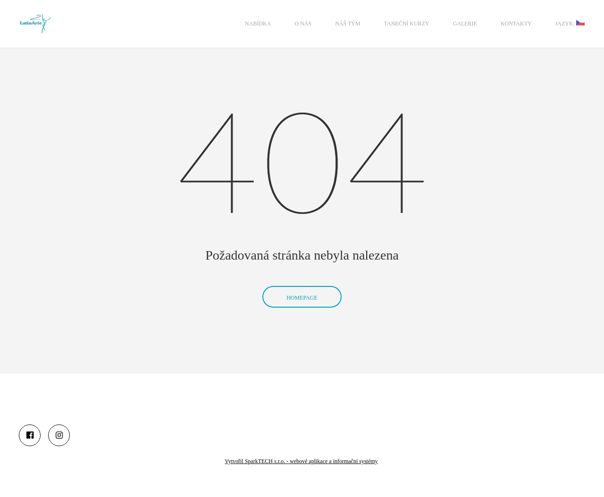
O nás (302, 23)
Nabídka (258, 23)
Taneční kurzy (406, 23)
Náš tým (347, 23)
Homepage (302, 284)
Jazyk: (570, 23)
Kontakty (516, 23)
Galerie (465, 23)
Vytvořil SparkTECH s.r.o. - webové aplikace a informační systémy (301, 461)
